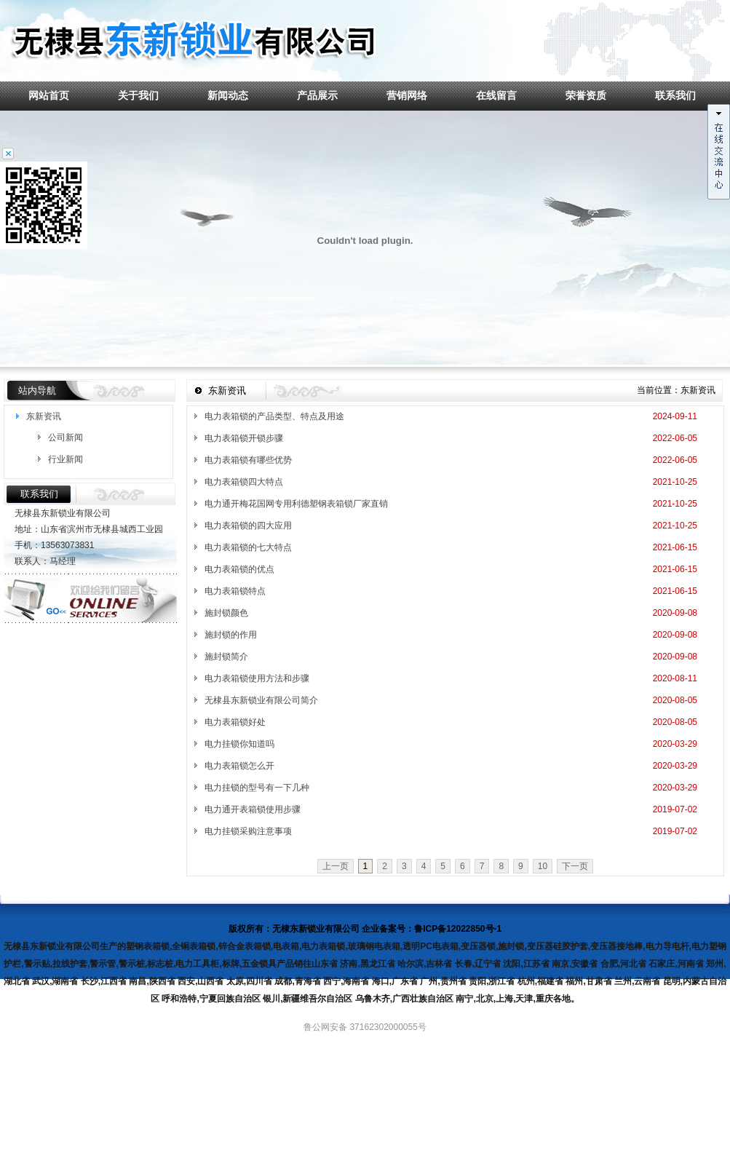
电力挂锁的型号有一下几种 (257, 787)
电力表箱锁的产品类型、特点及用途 (274, 416)
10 (542, 866)
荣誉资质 (586, 95)
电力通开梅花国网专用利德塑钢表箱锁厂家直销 (296, 504)
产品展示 (317, 95)
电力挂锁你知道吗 (239, 744)
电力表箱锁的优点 (239, 569)
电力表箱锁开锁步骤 (244, 438)
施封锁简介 (226, 656)
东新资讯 (43, 416)
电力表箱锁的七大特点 (248, 547)
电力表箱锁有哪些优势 (248, 460)
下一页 (575, 866)
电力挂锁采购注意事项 (248, 831)
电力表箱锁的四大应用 (248, 525)
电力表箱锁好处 (235, 722)
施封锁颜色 (226, 613)
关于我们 (138, 95)
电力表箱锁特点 (235, 591)
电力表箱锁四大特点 (244, 482)
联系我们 (675, 95)
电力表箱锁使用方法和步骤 (257, 678)
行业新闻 (65, 459)
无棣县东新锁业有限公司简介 (261, 700)
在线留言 (496, 95)
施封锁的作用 (231, 635)
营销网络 (406, 95)
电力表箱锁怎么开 (239, 766)
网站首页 (48, 95)
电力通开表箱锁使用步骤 (253, 809)
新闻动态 (227, 95)
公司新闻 (65, 437)
